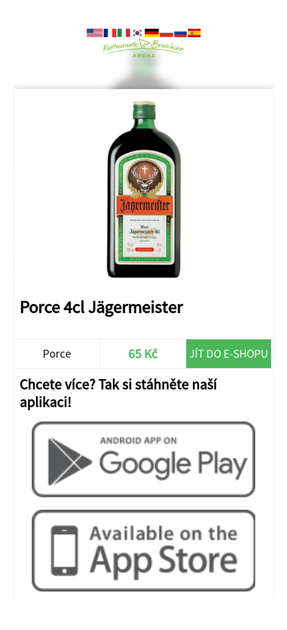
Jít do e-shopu (228, 354)
